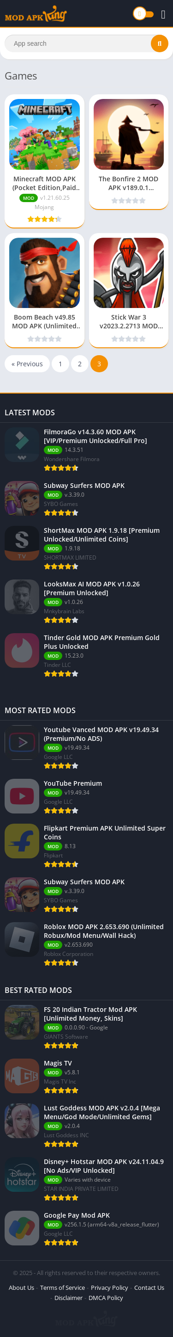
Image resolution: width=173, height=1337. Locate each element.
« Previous (27, 363)
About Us (21, 1287)
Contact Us (149, 1287)
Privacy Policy (109, 1287)
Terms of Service (62, 1287)
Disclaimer (68, 1298)
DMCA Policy (106, 1298)
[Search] (86, 43)
